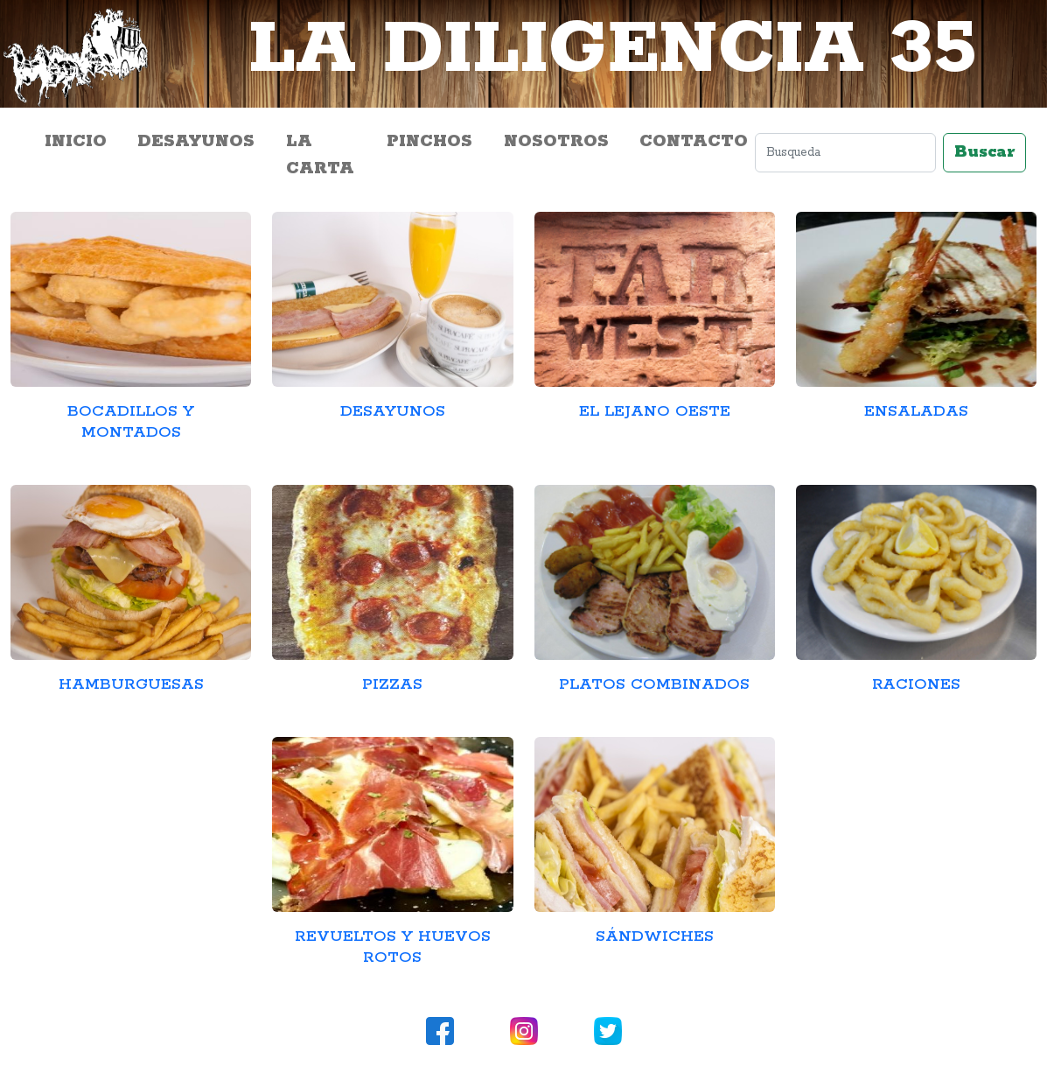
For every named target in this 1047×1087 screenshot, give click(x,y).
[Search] (845, 152)
